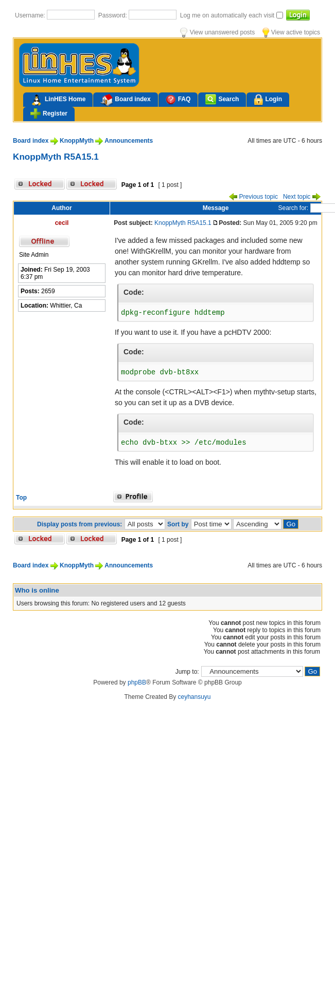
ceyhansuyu (194, 696)
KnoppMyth (77, 140)
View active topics (291, 32)
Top (21, 497)
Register (48, 113)
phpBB (137, 682)
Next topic (302, 196)
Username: (31, 15)
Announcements (128, 140)
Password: (113, 15)
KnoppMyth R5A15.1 (56, 156)
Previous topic (253, 196)
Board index (125, 100)
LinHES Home (57, 100)
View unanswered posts (217, 32)
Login (268, 100)
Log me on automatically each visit (228, 15)
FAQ (178, 99)
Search (222, 99)
